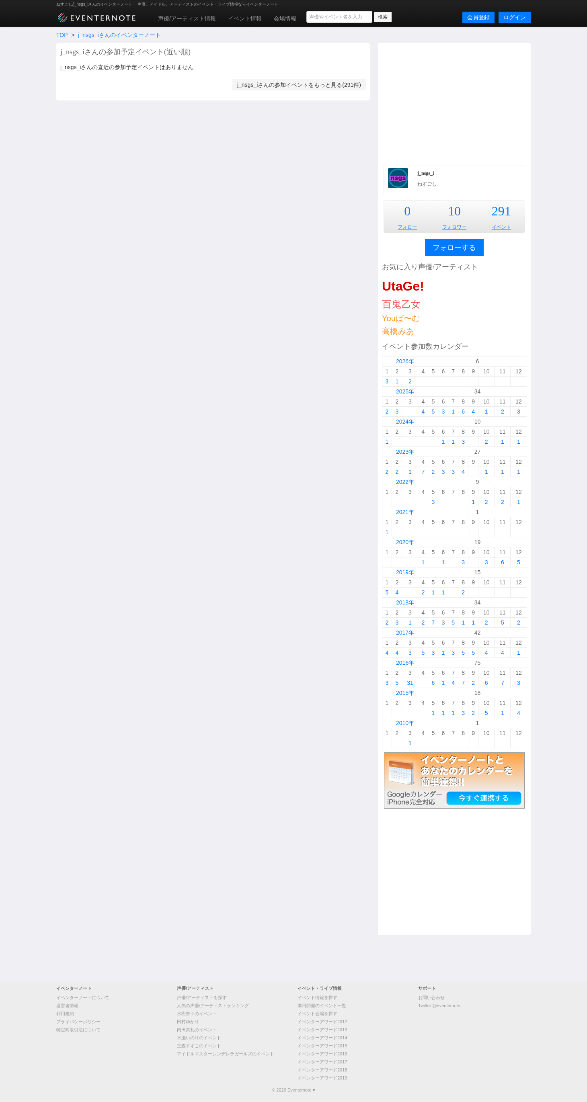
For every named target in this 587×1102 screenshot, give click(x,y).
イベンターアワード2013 (322, 1029)
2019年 (405, 572)
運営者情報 (67, 1005)
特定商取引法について (78, 1029)
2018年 (405, 602)
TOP (62, 35)
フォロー (407, 227)
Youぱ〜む (401, 318)
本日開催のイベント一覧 (322, 1005)
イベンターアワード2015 (322, 1045)
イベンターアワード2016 (322, 1053)
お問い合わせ (431, 997)
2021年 (405, 512)
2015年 (405, 693)
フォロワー (454, 227)
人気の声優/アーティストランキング (213, 1005)
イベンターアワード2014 (322, 1037)
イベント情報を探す (317, 997)
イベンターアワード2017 (322, 1061)
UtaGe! (403, 286)
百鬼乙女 (401, 304)
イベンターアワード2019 (322, 1077)
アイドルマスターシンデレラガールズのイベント (225, 1053)
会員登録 (478, 17)
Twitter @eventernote (439, 1005)
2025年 (405, 391)
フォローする (454, 248)
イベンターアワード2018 (322, 1069)
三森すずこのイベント (199, 1045)
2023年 (405, 452)
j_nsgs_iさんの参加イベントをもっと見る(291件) (299, 85)
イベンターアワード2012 (322, 1021)
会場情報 (285, 18)
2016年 (405, 663)
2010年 (405, 723)
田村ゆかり (188, 1021)
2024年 (405, 421)
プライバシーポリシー (78, 1021)
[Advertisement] (454, 103)
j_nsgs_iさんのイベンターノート (119, 35)
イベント (501, 227)
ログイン (514, 17)
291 (501, 211)
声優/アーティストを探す (202, 997)
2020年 (405, 542)
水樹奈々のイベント (197, 1013)
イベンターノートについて (82, 997)
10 (454, 211)
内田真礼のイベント (197, 1029)
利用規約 (65, 1013)
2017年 (405, 632)
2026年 (405, 361)
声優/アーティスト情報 (187, 18)
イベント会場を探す (317, 1013)
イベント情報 (245, 18)
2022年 (405, 482)
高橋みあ (398, 331)
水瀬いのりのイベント (199, 1037)
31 (410, 683)
